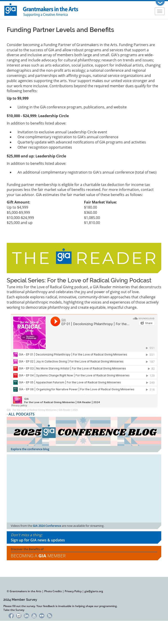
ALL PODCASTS (22, 414)
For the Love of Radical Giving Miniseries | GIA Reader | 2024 (45, 410)
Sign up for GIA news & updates (38, 540)
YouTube (34, 615)
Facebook (11, 615)
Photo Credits (53, 591)
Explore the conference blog (30, 449)
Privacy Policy (73, 591)
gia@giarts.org (93, 591)
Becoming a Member (38, 556)
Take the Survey (13, 610)
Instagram (18, 615)
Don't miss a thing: (84, 537)
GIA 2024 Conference (47, 526)
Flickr (42, 615)
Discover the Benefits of (84, 553)
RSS (49, 615)
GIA (9, 410)
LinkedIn (26, 615)
